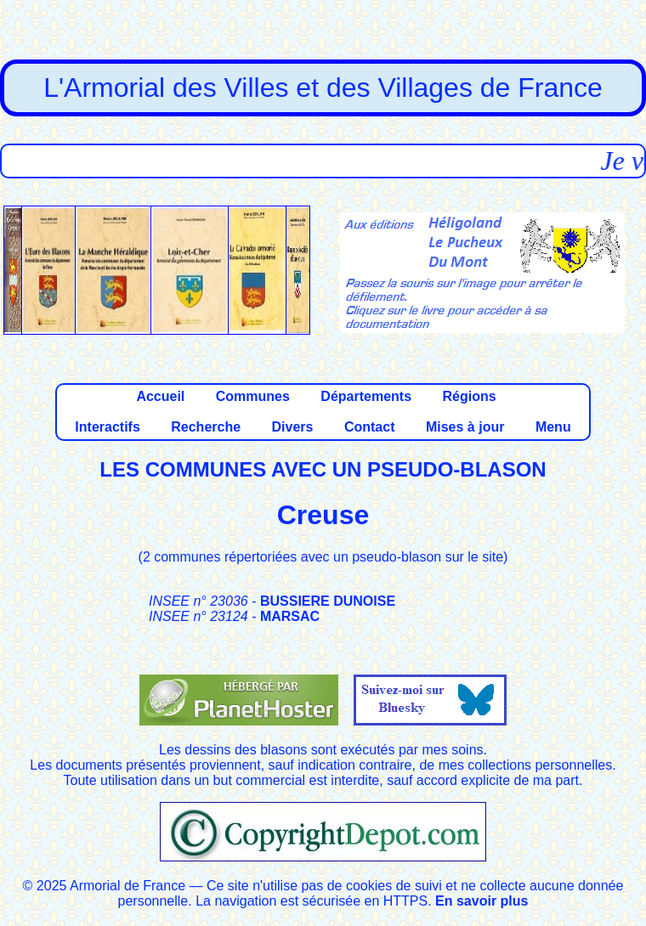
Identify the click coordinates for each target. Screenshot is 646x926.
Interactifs (107, 427)
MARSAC (290, 616)
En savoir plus (481, 901)
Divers (293, 427)
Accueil (160, 396)
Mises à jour (465, 427)
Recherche (206, 427)
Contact (369, 427)
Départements (365, 396)
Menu (553, 427)
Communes (253, 396)
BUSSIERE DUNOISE (327, 601)
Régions (469, 396)
